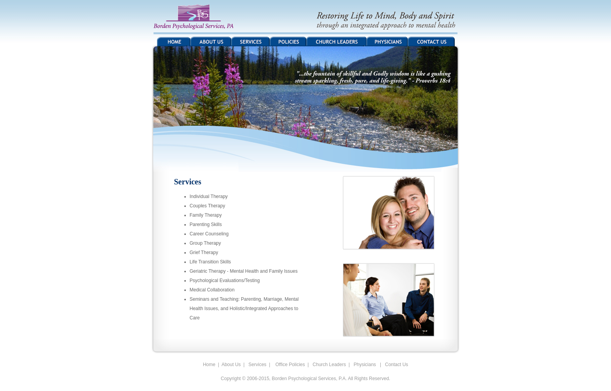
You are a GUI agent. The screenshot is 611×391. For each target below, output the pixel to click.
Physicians (365, 364)
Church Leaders (328, 364)
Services (258, 364)
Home (209, 364)
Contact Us (396, 364)
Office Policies (289, 364)
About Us (230, 364)
